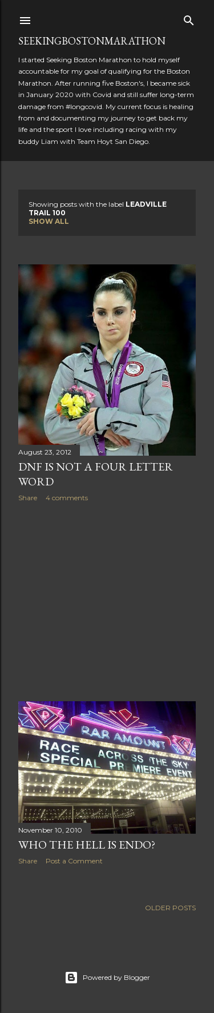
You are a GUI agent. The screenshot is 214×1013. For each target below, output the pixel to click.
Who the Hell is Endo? (86, 844)
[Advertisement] (107, 601)
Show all (49, 221)
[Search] (189, 18)
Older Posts (170, 907)
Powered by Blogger (107, 977)
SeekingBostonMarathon (91, 40)
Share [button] (27, 497)
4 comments (67, 497)
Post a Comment (74, 861)
